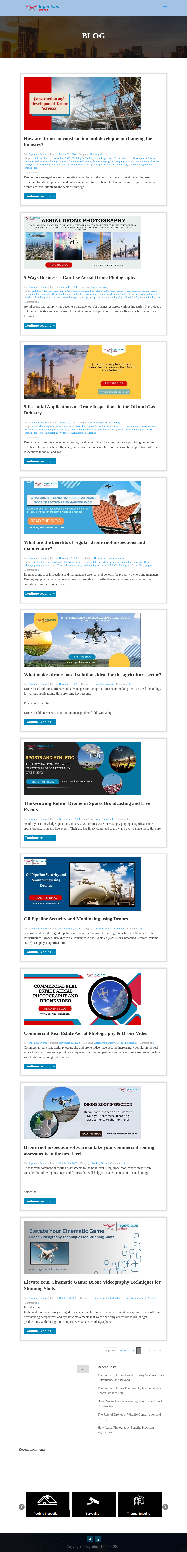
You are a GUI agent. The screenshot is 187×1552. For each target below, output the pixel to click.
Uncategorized (97, 154)
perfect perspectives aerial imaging (109, 164)
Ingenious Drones (38, 154)
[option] (48, 1504)
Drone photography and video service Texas (75, 293)
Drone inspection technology (105, 422)
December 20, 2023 (69, 557)
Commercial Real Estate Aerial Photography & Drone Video (85, 1033)
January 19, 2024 (68, 286)
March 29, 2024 (67, 154)
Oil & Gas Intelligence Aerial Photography (130, 565)
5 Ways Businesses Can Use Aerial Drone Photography (79, 277)
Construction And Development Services (135, 158)
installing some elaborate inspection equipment (64, 164)
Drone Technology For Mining (140, 1297)
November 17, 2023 (69, 928)
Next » (162, 1350)
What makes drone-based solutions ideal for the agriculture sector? (92, 674)
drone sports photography (113, 293)
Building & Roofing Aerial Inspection (92, 158)
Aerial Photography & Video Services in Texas (56, 426)
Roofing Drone (99, 1163)
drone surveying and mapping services (113, 161)
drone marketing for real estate (75, 161)
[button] (22, 1507)
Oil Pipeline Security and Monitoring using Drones (76, 918)
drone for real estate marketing (41, 161)
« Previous (124, 1350)
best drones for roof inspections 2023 (51, 158)
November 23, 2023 (69, 818)
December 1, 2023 (68, 683)
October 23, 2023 (68, 1163)
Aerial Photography (104, 1042)
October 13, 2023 (68, 1297)
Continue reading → (40, 196)
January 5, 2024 (67, 422)
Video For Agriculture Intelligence (142, 297)
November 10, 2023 (69, 1042)
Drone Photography (103, 683)
